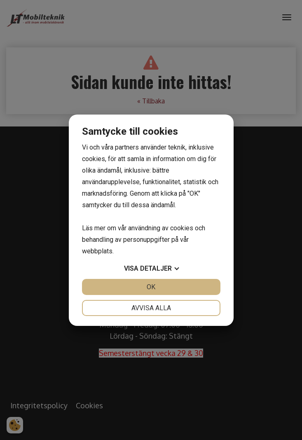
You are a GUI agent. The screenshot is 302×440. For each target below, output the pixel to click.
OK (151, 287)
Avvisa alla (151, 308)
